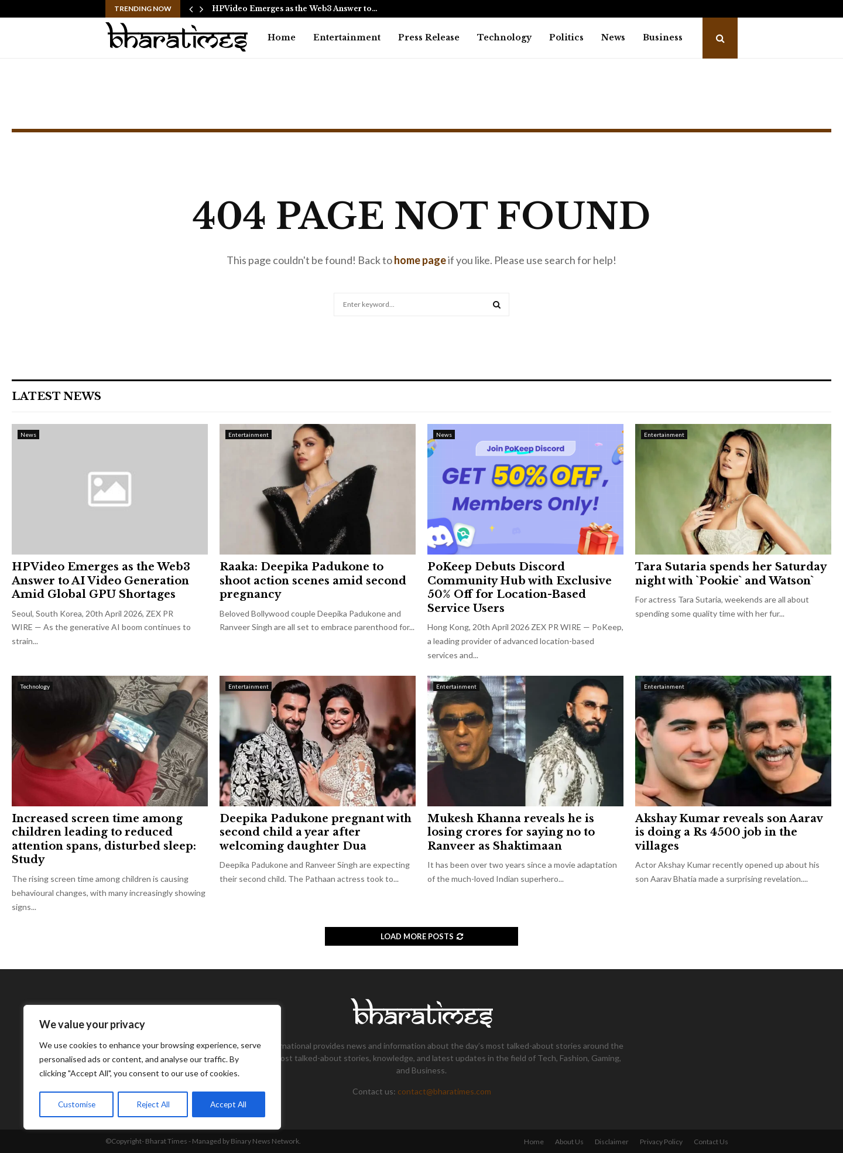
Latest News (56, 396)
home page (420, 260)
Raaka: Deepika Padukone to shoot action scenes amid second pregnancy (313, 580)
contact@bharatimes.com (444, 1091)
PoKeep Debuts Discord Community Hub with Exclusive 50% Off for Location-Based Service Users (519, 587)
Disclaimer (612, 1141)
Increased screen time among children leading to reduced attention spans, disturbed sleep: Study (104, 839)
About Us (569, 1141)
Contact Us (711, 1141)
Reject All (153, 1104)
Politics (566, 37)
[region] (152, 1068)
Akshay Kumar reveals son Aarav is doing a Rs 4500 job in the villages (729, 832)
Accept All (229, 1104)
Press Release (429, 37)
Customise (77, 1104)
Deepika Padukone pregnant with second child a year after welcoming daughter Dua (316, 832)
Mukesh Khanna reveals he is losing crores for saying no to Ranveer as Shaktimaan (511, 832)
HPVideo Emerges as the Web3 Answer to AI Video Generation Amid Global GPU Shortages (101, 580)
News (613, 37)
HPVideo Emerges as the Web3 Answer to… (295, 8)
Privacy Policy (661, 1141)
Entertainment (347, 37)
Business (663, 37)
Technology (504, 37)
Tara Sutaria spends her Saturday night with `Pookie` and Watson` (730, 573)
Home (282, 37)
